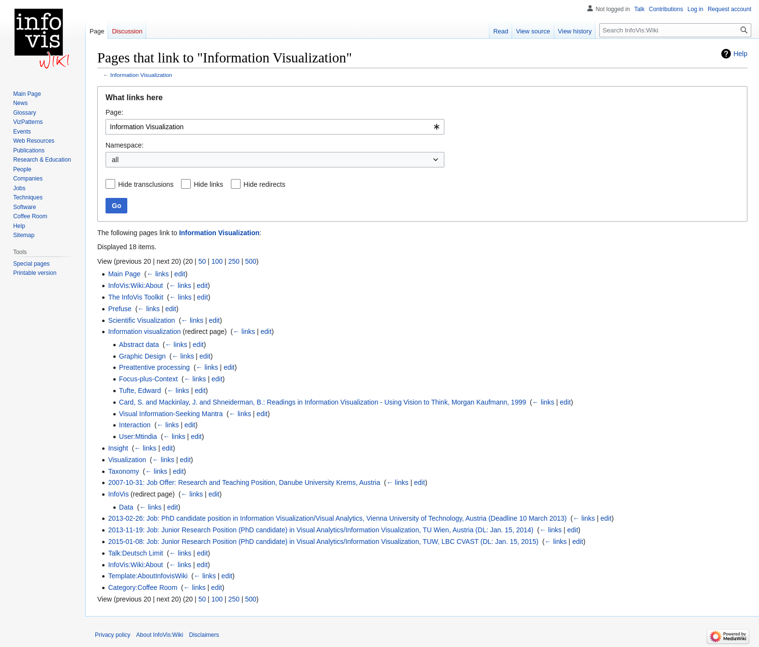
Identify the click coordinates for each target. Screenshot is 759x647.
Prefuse (119, 309)
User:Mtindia (138, 436)
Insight (118, 448)
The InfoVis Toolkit (135, 297)
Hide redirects (264, 184)
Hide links (208, 184)
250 (233, 261)
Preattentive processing (154, 367)
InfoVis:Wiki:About (135, 285)
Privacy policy (112, 635)
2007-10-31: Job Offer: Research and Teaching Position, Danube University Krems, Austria (244, 482)
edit (179, 274)
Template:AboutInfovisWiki (147, 576)
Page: (114, 112)
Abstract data (139, 344)
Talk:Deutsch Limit (135, 553)
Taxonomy (123, 471)
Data (126, 507)
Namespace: (125, 145)
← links (158, 274)
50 (202, 261)
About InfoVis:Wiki (159, 635)
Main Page (124, 274)
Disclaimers (204, 635)
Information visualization (144, 331)
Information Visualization (141, 75)
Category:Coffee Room (142, 587)
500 (250, 261)
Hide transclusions (145, 184)
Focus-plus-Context (148, 379)
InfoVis (118, 494)
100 (217, 261)
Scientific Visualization (141, 320)
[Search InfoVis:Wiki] (675, 30)
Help (740, 54)
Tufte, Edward (140, 390)
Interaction (135, 425)
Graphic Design (142, 356)
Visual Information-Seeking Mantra (171, 414)
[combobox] (275, 127)
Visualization (127, 460)
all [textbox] (115, 160)
